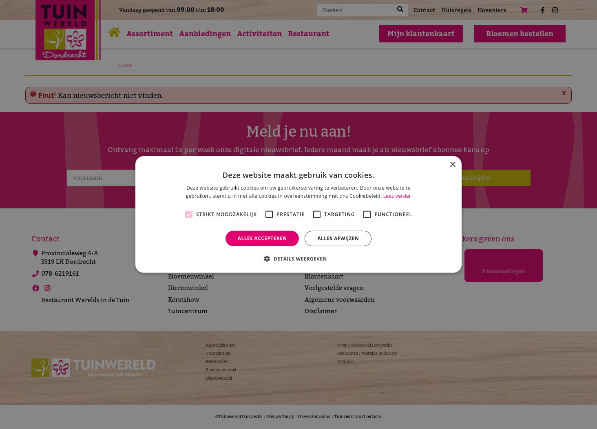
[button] (298, 258)
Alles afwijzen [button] (338, 238)
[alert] (298, 214)
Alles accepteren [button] (262, 238)
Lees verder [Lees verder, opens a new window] (397, 195)
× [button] (452, 165)
